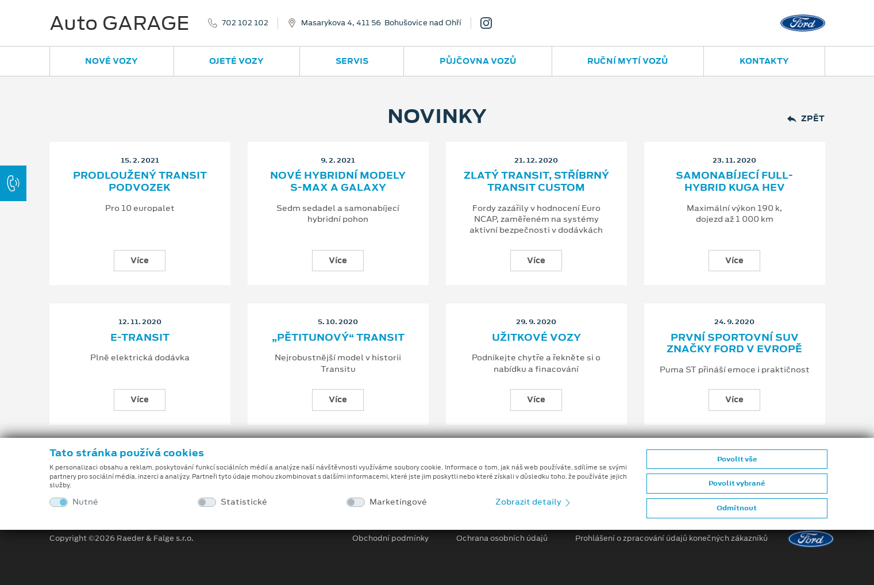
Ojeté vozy (236, 61)
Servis (352, 61)
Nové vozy (111, 61)
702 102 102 (245, 23)
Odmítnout (737, 508)
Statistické (244, 502)
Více (139, 260)
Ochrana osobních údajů (502, 538)
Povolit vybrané (737, 483)
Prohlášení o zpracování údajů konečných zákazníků (671, 538)
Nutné (85, 502)
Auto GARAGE (119, 23)
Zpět (806, 118)
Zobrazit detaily (533, 501)
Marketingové (398, 502)
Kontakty (764, 61)
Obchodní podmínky (390, 538)
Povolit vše (737, 459)
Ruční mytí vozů (627, 61)
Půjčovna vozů (478, 61)
